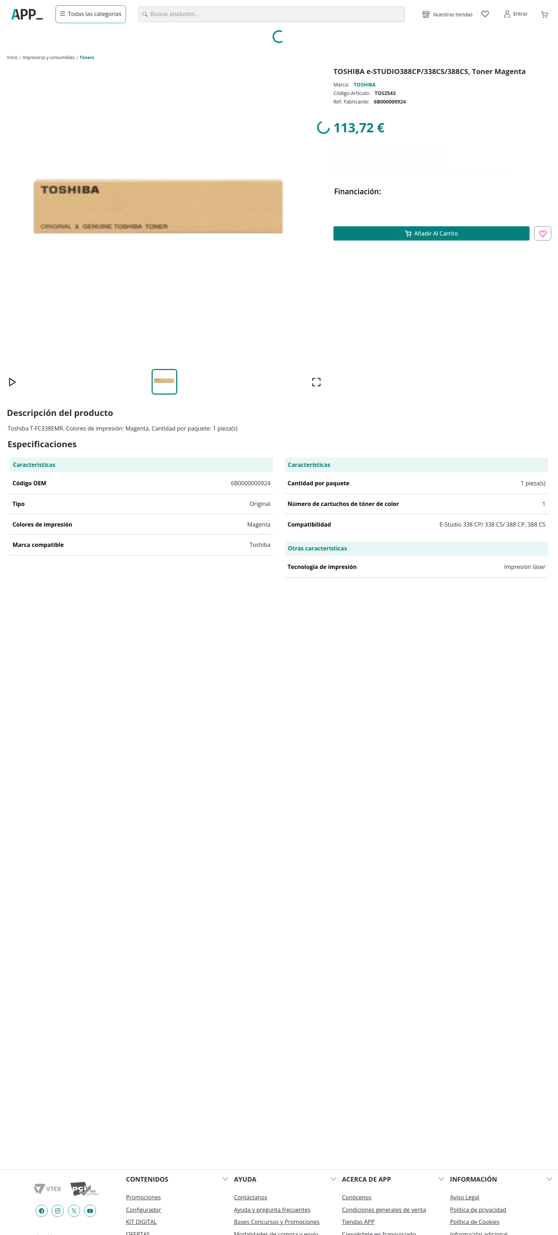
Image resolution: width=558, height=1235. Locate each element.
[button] (447, 14)
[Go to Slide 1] (164, 382)
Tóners (87, 57)
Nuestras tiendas (453, 14)
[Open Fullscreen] (316, 382)
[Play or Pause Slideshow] (12, 382)
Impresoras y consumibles (49, 57)
